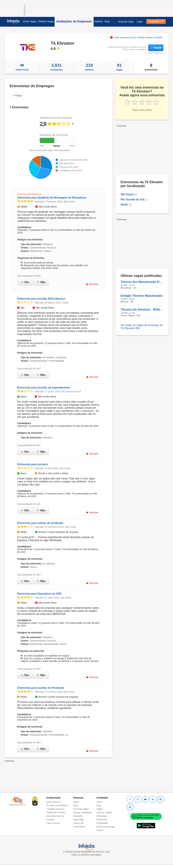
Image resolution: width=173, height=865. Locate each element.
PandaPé (77, 816)
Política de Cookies (55, 812)
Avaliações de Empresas (74, 21)
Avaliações (56, 67)
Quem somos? (53, 802)
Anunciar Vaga (125, 21)
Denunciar (92, 284)
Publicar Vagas (46, 21)
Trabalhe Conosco (55, 809)
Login (140, 21)
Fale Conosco (53, 823)
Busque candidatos (82, 812)
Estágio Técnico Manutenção (142, 295)
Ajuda (76, 802)
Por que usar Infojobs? (57, 805)
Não (41, 282)
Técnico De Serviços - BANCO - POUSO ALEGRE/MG (142, 309)
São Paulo (127, 194)
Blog (107, 21)
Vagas (119, 67)
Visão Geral (22, 67)
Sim (25, 282)
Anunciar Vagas (81, 809)
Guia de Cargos (104, 812)
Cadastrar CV (156, 21)
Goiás (124, 204)
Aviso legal (78, 819)
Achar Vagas (29, 21)
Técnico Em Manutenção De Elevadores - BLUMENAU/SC (142, 282)
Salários (98, 21)
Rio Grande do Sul (132, 199)
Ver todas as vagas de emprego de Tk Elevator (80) (142, 327)
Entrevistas (151, 67)
